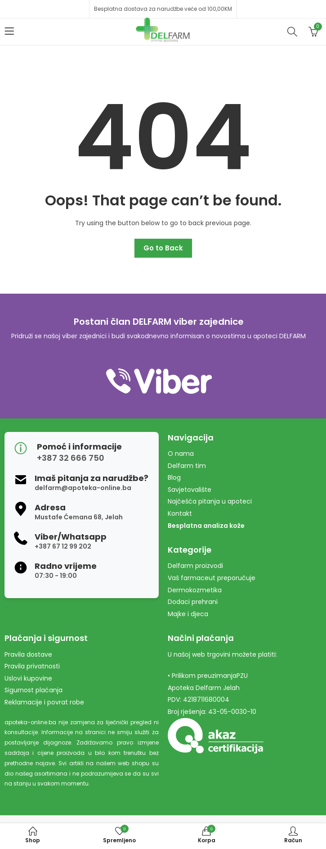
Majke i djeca (188, 613)
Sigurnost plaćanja (33, 690)
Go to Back (163, 248)
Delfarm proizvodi (195, 565)
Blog (174, 477)
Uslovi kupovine (28, 678)
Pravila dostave (28, 654)
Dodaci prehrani (193, 601)
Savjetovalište (189, 489)
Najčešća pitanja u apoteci (210, 501)
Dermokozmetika (195, 590)
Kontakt (180, 513)
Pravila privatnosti (32, 666)
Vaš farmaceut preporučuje (211, 577)
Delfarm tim (187, 465)
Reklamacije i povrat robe (44, 702)
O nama (181, 453)
